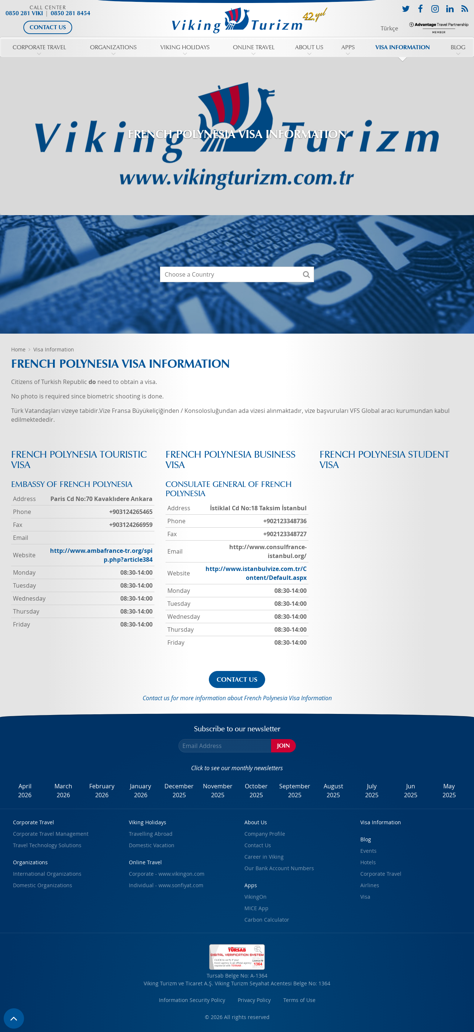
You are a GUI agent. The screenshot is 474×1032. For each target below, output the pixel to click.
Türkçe (389, 28)
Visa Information (53, 349)
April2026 (24, 790)
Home (18, 349)
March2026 (63, 790)
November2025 (218, 790)
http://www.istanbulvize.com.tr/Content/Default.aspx (256, 573)
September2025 (294, 790)
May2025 (449, 790)
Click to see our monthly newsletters (237, 768)
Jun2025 (410, 790)
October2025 (256, 790)
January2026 (140, 790)
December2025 (179, 790)
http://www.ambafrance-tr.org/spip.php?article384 (101, 555)
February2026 (101, 790)
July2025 (371, 790)
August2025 (333, 790)
